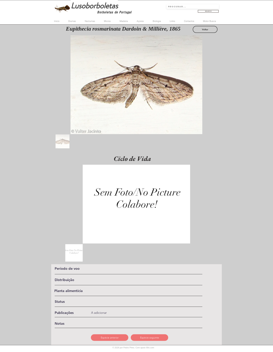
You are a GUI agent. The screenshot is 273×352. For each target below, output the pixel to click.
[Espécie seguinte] (149, 337)
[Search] (208, 11)
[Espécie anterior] (109, 337)
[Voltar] (205, 29)
